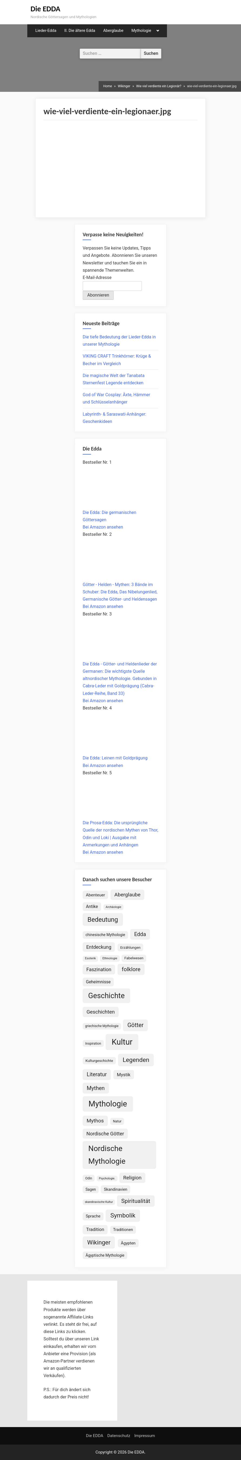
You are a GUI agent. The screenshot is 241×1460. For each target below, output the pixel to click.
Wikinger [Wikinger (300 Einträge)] (99, 1242)
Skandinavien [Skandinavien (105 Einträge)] (115, 1189)
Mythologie (141, 30)
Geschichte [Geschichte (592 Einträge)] (106, 995)
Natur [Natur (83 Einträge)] (117, 1121)
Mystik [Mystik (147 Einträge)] (123, 1074)
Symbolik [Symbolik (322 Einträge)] (122, 1215)
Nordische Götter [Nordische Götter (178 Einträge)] (105, 1133)
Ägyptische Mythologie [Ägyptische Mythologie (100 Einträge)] (105, 1255)
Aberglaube (113, 30)
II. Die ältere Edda (79, 30)
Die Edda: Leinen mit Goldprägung (115, 758)
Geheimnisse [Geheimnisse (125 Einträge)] (98, 981)
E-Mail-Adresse (97, 277)
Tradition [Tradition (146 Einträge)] (95, 1229)
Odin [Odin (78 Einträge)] (88, 1178)
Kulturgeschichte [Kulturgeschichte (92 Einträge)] (99, 1060)
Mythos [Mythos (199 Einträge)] (95, 1121)
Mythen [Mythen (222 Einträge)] (96, 1088)
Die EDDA (45, 9)
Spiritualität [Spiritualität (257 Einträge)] (135, 1200)
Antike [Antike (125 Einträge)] (92, 906)
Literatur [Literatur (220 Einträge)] (97, 1074)
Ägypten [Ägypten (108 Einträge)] (128, 1243)
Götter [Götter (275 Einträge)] (135, 1025)
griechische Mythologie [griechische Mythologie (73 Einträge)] (102, 1026)
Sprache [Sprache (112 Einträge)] (93, 1216)
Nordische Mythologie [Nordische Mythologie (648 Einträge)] (106, 1155)
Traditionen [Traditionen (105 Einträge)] (123, 1229)
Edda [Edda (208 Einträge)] (140, 934)
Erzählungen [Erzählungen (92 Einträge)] (130, 947)
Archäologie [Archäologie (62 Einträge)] (113, 907)
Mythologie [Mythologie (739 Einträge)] (108, 1103)
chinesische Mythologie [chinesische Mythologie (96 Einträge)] (105, 935)
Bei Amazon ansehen (103, 527)
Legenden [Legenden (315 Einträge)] (136, 1060)
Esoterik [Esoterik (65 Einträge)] (90, 958)
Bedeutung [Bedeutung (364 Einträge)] (103, 919)
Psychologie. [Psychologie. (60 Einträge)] (107, 1178)
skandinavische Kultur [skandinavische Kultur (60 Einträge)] (99, 1202)
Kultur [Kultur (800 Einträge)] (122, 1042)
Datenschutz (118, 1435)
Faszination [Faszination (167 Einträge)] (98, 969)
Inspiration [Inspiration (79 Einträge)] (93, 1043)
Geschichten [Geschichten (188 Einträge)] (100, 1012)
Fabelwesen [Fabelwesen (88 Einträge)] (133, 958)
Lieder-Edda (45, 30)
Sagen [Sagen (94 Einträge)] (90, 1189)
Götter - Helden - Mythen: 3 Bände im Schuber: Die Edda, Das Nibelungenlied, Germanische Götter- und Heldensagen (120, 592)
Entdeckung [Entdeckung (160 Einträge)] (98, 947)
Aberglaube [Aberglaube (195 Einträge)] (127, 895)
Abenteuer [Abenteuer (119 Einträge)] (95, 895)
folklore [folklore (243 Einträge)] (131, 969)
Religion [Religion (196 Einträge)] (132, 1178)
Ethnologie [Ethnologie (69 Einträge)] (109, 958)
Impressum (144, 1435)
